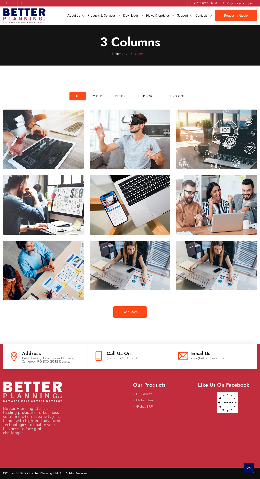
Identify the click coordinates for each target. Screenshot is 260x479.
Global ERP (144, 406)
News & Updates (158, 15)
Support (182, 15)
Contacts (201, 15)
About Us (73, 15)
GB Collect (144, 394)
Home (117, 54)
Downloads (131, 15)
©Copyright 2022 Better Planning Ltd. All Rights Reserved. (46, 473)
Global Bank (145, 400)
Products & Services (102, 15)
